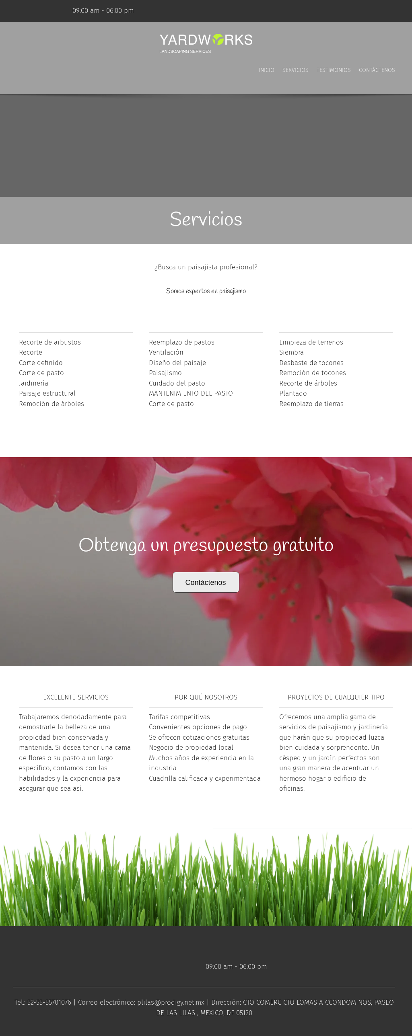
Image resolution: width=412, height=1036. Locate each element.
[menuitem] (266, 78)
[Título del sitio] (206, 44)
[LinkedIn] (54, 11)
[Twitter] (42, 11)
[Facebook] (30, 11)
